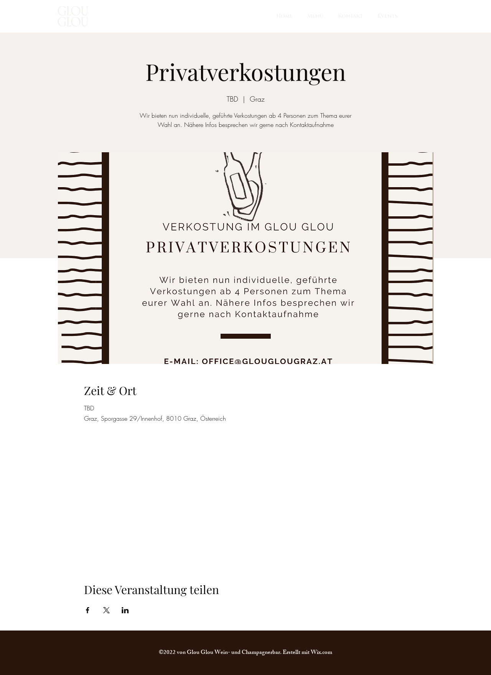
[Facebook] (428, 16)
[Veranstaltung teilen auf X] (106, 610)
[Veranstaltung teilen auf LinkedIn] (125, 610)
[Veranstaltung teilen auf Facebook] (87, 610)
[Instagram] (414, 16)
